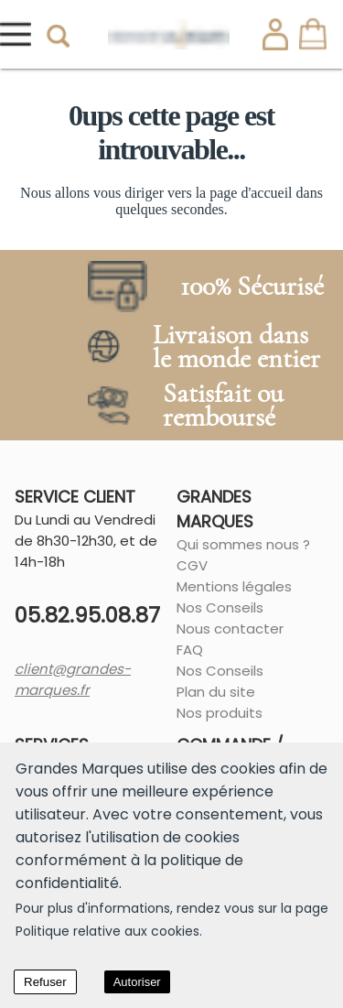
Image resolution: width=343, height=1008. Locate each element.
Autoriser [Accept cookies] (137, 982)
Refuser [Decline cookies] (45, 982)
